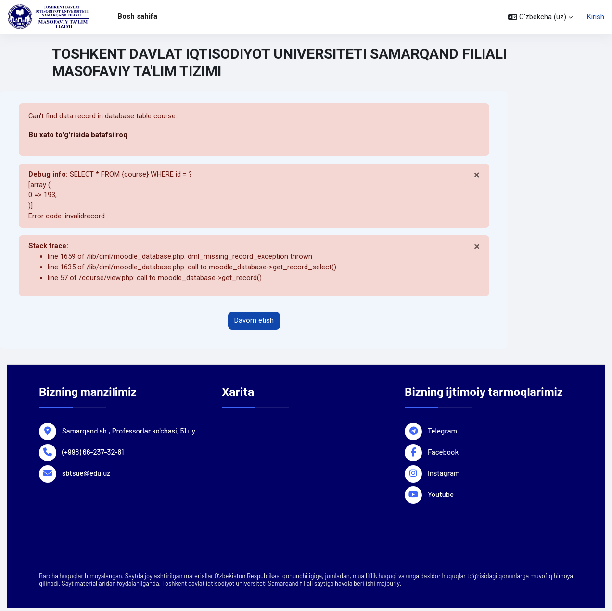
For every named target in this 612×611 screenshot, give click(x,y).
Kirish (595, 17)
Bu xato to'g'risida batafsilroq (78, 135)
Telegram (442, 433)
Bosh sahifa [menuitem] (137, 16)
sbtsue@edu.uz (86, 475)
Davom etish (254, 323)
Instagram (443, 475)
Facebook (443, 454)
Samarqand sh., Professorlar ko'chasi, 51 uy (128, 433)
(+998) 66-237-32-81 (93, 454)
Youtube (441, 496)
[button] (540, 17)
